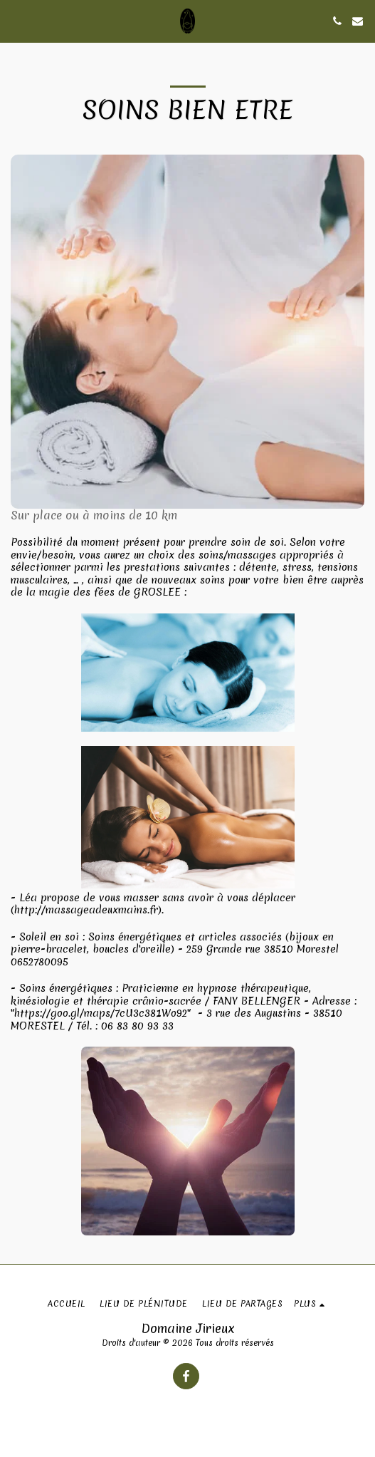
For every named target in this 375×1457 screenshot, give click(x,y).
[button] (16, 20)
